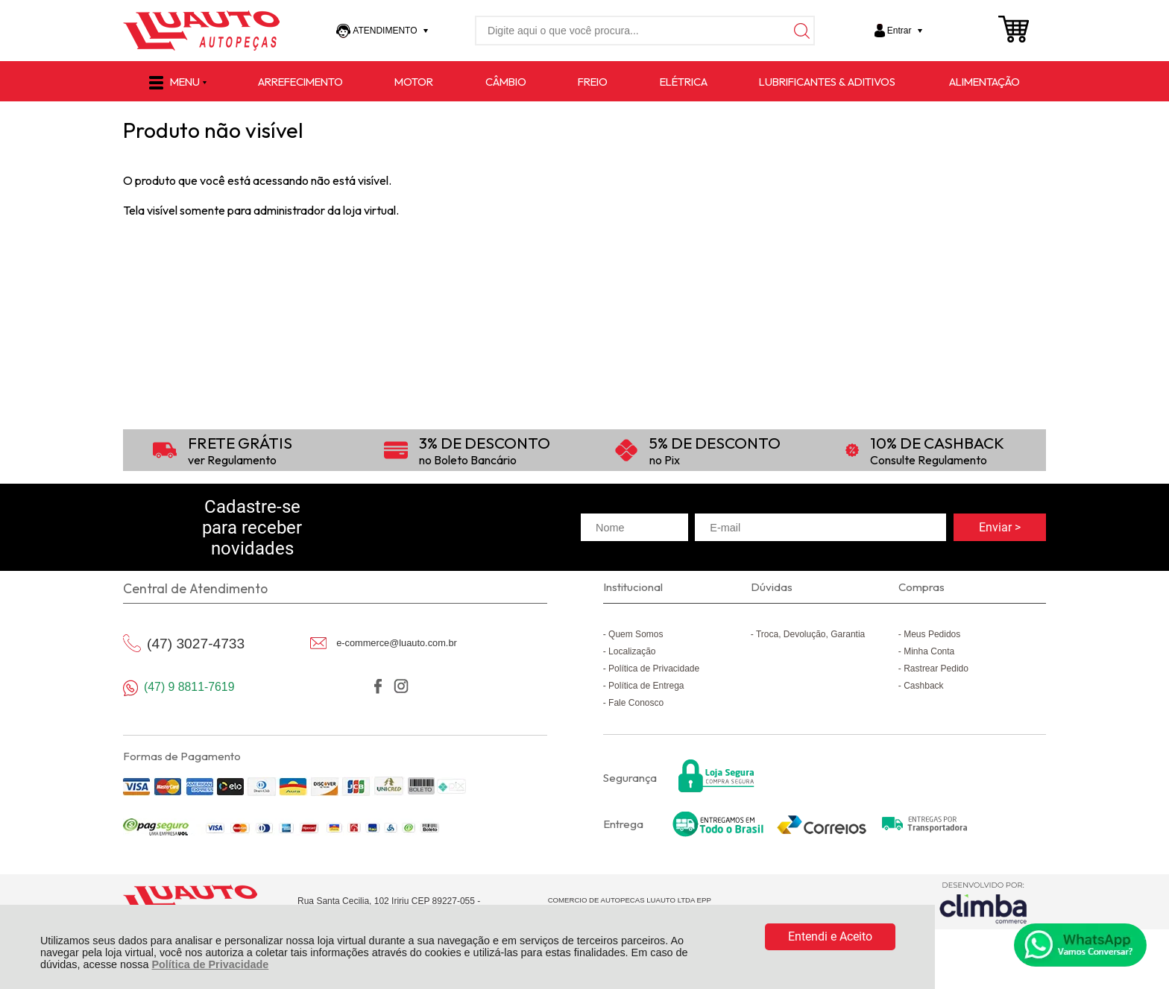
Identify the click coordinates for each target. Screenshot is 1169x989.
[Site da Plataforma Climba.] (983, 902)
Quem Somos (635, 634)
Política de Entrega (646, 685)
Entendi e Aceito (830, 936)
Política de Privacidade (209, 964)
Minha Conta (929, 651)
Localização (631, 651)
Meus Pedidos (932, 634)
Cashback (923, 685)
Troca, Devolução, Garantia (810, 634)
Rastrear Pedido (936, 668)
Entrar (899, 30)
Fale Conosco (636, 703)
